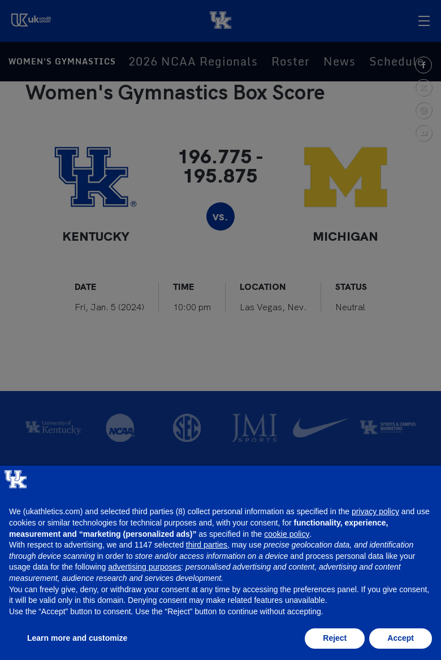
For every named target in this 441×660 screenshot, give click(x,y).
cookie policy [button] (286, 534)
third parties (206, 544)
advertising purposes (144, 566)
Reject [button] (335, 637)
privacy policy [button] (375, 511)
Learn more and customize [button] (77, 637)
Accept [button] (400, 637)
